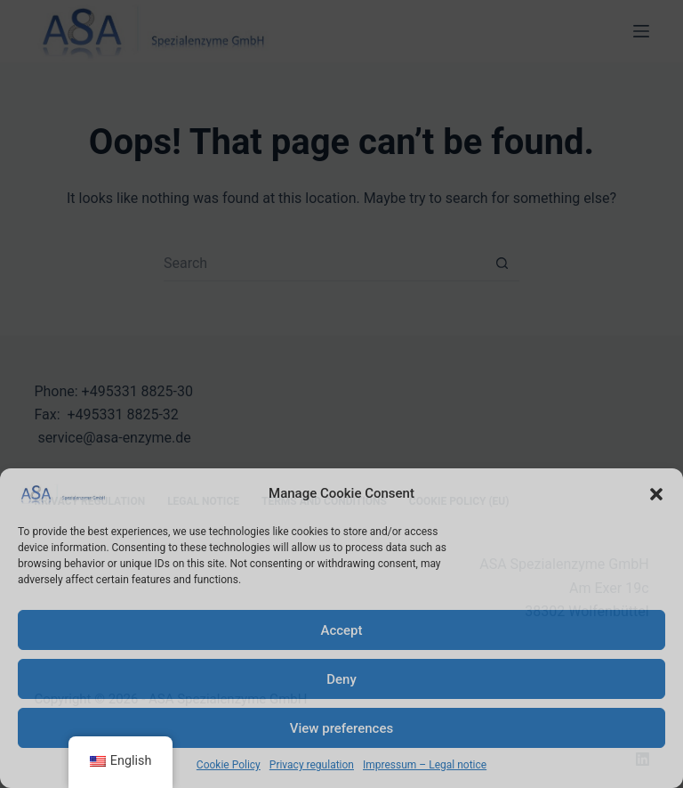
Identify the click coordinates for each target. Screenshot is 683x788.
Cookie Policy (229, 765)
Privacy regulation (311, 765)
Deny (341, 679)
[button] (656, 494)
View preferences (341, 728)
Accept (341, 630)
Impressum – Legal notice (424, 765)
